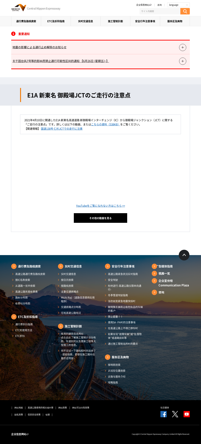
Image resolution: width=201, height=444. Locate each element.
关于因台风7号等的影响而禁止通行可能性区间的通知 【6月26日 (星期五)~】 (60, 61)
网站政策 (62, 407)
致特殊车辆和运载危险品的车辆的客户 (125, 308)
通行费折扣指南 (24, 324)
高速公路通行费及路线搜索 (30, 274)
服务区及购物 (174, 21)
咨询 (159, 4)
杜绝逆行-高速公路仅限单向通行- (124, 287)
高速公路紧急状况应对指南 (123, 274)
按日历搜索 (67, 279)
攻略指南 (113, 382)
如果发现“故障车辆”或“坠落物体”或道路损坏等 (125, 335)
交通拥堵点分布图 (71, 307)
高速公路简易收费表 (26, 291)
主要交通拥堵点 (69, 291)
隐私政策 (18, 414)
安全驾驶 (113, 279)
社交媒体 (164, 407)
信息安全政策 (34, 414)
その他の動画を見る (100, 218)
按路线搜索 (67, 285)
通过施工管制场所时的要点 (123, 343)
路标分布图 (21, 297)
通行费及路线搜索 (26, 21)
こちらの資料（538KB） (105, 124)
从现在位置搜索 (116, 370)
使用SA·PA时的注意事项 (122, 322)
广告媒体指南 (164, 266)
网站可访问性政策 (80, 407)
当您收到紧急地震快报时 (121, 301)
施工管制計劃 (115, 21)
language (173, 4)
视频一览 (164, 273)
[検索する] (185, 11)
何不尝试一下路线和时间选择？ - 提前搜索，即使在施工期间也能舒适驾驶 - (78, 354)
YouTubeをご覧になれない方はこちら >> (100, 206)
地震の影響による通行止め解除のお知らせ (39, 47)
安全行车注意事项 (145, 21)
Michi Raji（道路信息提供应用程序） (78, 299)
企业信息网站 (144, 4)
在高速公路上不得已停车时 (123, 328)
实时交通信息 (85, 21)
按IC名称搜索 (22, 279)
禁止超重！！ (115, 316)
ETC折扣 (20, 336)
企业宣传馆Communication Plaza (173, 282)
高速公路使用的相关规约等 (40, 407)
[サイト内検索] (159, 11)
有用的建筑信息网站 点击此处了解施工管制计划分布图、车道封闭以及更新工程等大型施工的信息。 (78, 339)
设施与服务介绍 (116, 376)
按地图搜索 (114, 364)
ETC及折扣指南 (56, 21)
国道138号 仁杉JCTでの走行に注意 (62, 129)
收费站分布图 (22, 303)
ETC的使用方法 (23, 330)
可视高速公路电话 (71, 312)
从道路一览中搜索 (25, 285)
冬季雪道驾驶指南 (118, 295)
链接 (48, 414)
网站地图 (18, 407)
